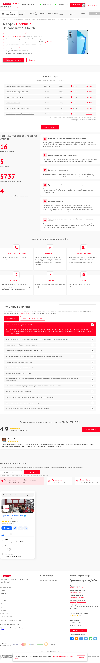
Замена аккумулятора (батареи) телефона (20, 114)
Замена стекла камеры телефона (17, 92)
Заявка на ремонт (72, 13)
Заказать (90, 86)
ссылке (2, 629)
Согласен (81, 657)
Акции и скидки (61, 13)
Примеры (3, 594)
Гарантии (55, 14)
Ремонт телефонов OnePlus (49, 580)
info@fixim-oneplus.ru (77, 597)
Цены (32, 14)
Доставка (48, 14)
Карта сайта (4, 635)
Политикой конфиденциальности (41, 475)
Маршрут (7, 528)
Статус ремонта (94, 13)
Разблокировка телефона (14, 97)
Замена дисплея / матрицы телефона (18, 86)
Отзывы (42, 14)
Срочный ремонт (22, 13)
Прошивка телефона (13, 103)
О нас (37, 13)
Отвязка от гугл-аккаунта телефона (17, 108)
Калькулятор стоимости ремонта (10, 620)
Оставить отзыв (91, 429)
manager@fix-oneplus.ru (78, 602)
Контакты (82, 14)
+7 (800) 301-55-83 (47, 4)
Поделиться (72, 638)
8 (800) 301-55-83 (76, 592)
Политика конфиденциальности (50, 651)
